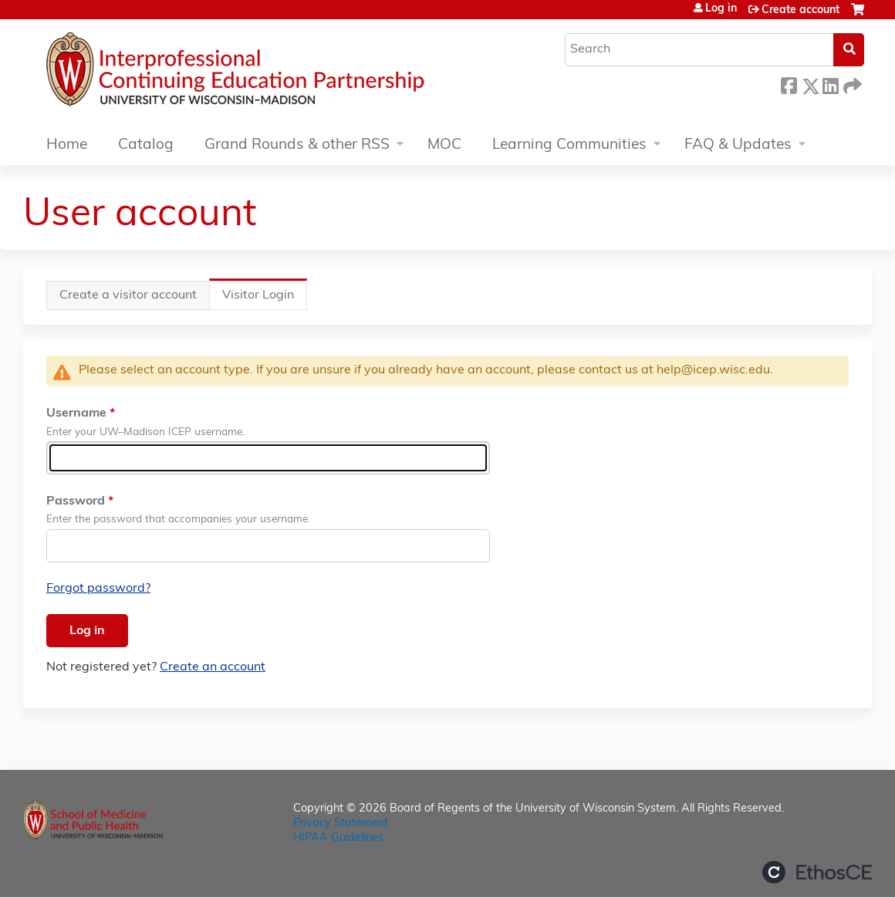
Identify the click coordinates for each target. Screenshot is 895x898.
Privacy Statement (340, 823)
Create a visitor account (128, 295)
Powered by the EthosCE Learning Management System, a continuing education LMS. (817, 872)
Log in (721, 9)
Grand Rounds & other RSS (297, 145)
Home (66, 145)
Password (75, 501)
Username (76, 413)
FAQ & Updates (738, 145)
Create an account (212, 667)
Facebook (788, 83)
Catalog (146, 145)
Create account (800, 10)
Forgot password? (98, 588)
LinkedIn (830, 83)
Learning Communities (569, 145)
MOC (444, 145)
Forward (851, 83)
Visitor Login (264, 299)
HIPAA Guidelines (338, 838)
